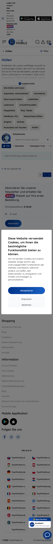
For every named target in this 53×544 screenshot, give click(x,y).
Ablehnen (26, 304)
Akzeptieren (26, 290)
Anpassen (26, 299)
